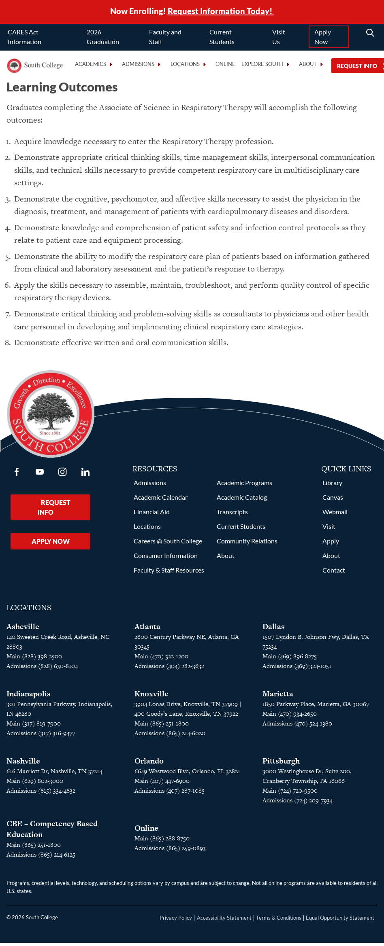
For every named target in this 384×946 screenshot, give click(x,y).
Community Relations (247, 544)
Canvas (332, 500)
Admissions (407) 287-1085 (169, 793)
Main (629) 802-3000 (34, 784)
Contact (333, 573)
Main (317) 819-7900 (33, 726)
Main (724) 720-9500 (290, 793)
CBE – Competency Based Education (52, 832)
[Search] (370, 34)
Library (332, 486)
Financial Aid (152, 515)
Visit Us (278, 38)
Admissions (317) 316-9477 (40, 736)
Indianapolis (28, 696)
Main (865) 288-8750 (162, 841)
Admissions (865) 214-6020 (169, 736)
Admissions (150, 486)
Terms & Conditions (278, 921)
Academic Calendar (161, 500)
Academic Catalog (242, 500)
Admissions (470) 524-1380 (297, 726)
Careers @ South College (168, 544)
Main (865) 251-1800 (33, 848)
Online (225, 65)
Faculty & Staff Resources (169, 573)
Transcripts (232, 515)
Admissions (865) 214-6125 (40, 857)
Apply (330, 544)
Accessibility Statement (224, 921)
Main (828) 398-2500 (34, 659)
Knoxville (151, 696)
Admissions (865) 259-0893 (170, 851)
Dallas (273, 629)
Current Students (222, 38)
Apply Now (322, 38)
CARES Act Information (24, 38)
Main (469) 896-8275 (289, 659)
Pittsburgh (281, 764)
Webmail (335, 515)
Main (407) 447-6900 (162, 784)
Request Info (54, 510)
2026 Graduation (103, 38)
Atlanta (147, 629)
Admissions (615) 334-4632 (40, 793)
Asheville (22, 629)
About (226, 558)
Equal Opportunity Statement (340, 921)
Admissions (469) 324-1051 (296, 669)
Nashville (23, 764)
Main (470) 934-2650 (289, 717)
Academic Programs (244, 486)
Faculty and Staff (165, 38)
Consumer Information (166, 558)
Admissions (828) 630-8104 (42, 669)
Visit (328, 529)
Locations (147, 529)
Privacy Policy (176, 921)
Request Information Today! (221, 11)
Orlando (149, 764)
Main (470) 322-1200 (161, 659)
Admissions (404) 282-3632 (169, 669)
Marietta (277, 696)
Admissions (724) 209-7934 (297, 803)
